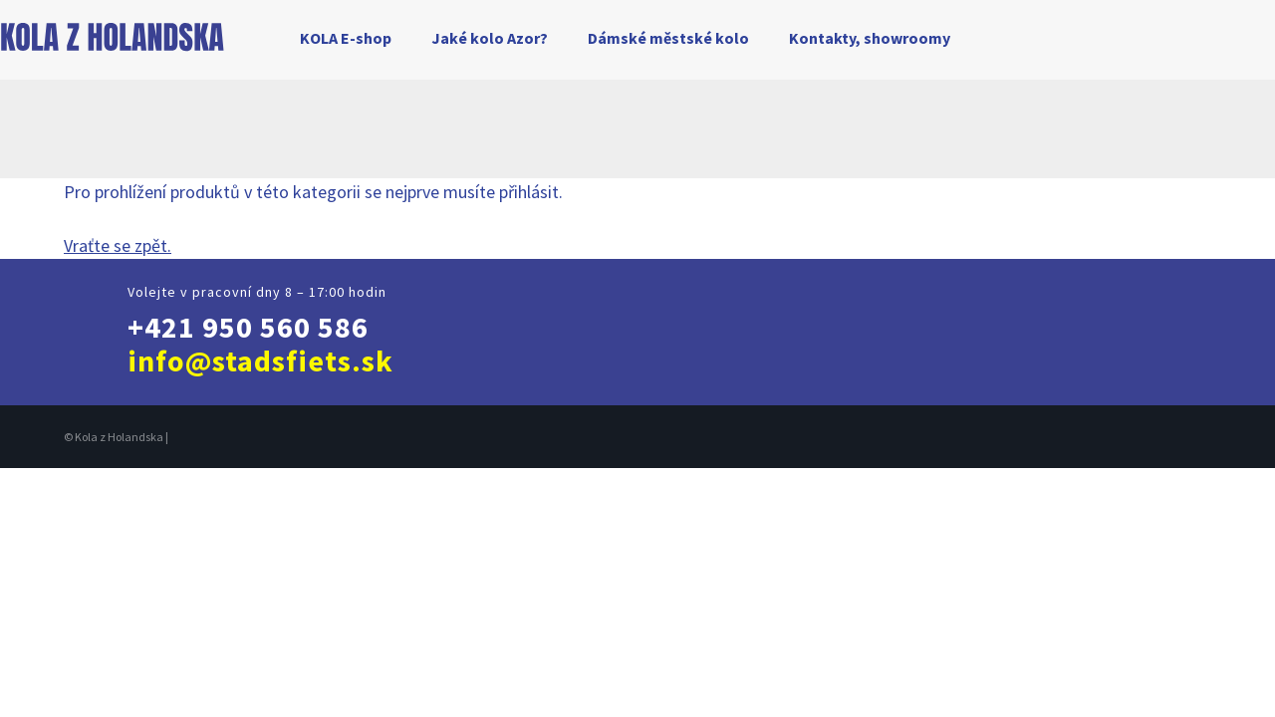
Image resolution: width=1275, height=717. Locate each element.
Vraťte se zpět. (117, 245)
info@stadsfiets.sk (260, 360)
